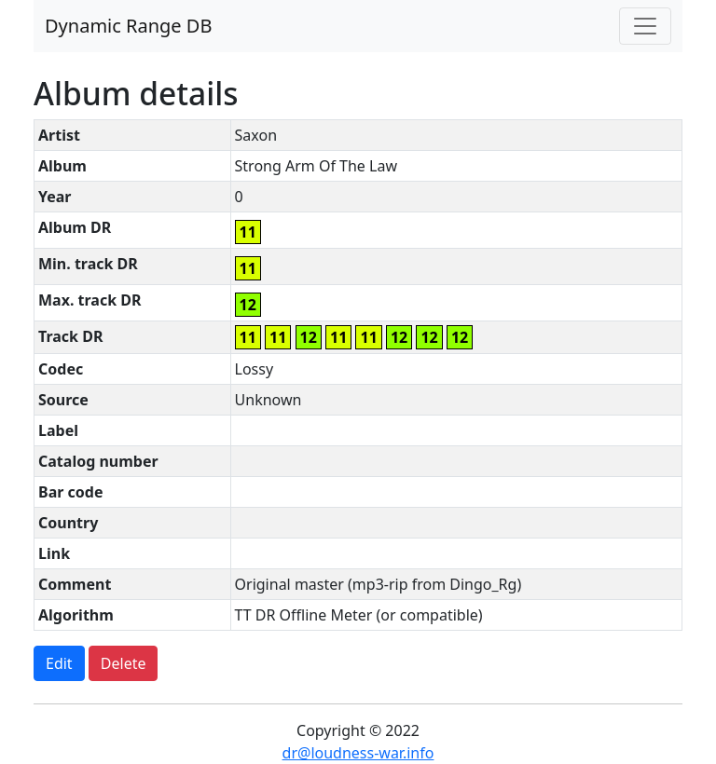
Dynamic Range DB (128, 25)
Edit (59, 663)
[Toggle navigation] (645, 26)
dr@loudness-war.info (358, 753)
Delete (123, 663)
